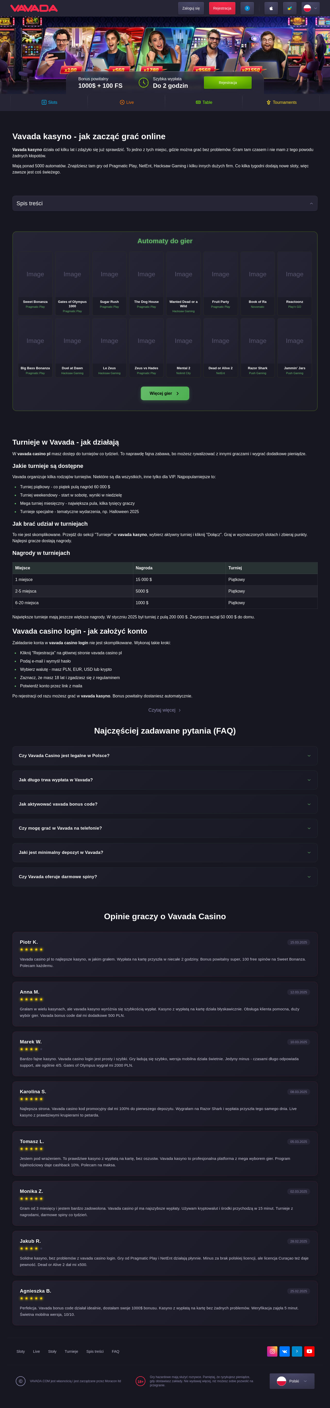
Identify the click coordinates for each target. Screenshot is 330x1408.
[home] (34, 8)
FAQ (122, 1362)
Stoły (54, 1362)
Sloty (21, 1362)
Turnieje (74, 1362)
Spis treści (99, 1362)
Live (38, 1362)
